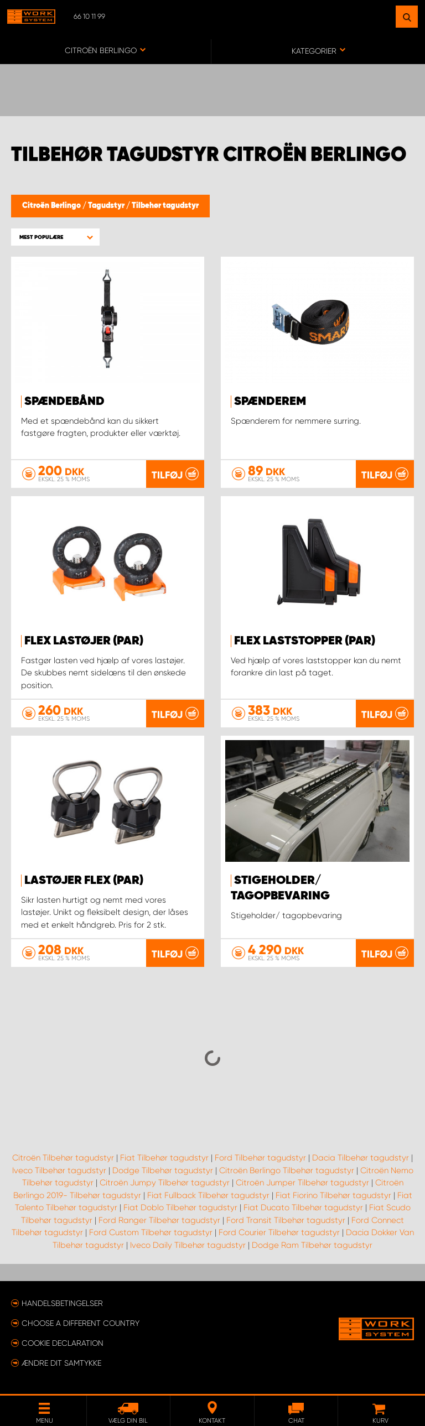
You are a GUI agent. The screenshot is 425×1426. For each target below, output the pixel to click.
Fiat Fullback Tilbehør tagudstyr (208, 1195)
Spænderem (270, 401)
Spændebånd (64, 401)
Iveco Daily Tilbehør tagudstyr (188, 1245)
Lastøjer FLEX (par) (83, 881)
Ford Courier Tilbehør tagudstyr (279, 1232)
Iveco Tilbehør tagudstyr (59, 1170)
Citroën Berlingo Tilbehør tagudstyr (286, 1170)
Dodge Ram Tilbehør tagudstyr (312, 1245)
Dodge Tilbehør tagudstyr (162, 1170)
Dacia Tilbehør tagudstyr (360, 1158)
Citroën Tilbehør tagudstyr (63, 1158)
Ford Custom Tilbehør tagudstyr (150, 1232)
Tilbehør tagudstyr (165, 206)
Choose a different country (80, 1323)
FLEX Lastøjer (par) (83, 641)
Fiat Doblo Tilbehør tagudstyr (180, 1207)
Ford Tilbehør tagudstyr (260, 1158)
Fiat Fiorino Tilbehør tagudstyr (333, 1195)
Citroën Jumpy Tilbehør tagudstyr (165, 1183)
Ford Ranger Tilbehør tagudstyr (159, 1220)
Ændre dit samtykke (61, 1363)
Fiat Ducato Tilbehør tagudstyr (303, 1207)
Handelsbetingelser (62, 1303)
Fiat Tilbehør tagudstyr (164, 1158)
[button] (55, 237)
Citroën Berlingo (52, 206)
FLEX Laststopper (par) (304, 641)
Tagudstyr (107, 206)
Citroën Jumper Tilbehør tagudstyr (302, 1183)
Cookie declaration (62, 1343)
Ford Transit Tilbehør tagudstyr (285, 1220)
